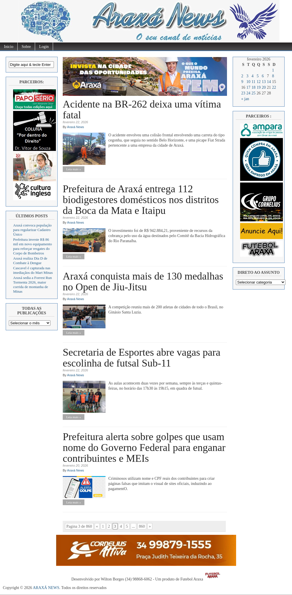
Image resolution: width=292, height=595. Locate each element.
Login (43, 46)
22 (274, 87)
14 (269, 82)
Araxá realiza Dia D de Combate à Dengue (30, 260)
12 (259, 82)
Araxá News (75, 127)
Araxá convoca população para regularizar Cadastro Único (32, 229)
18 (254, 87)
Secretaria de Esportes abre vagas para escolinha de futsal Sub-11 (141, 358)
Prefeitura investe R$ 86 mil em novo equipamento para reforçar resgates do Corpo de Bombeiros (32, 246)
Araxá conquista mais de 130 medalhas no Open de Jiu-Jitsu (143, 281)
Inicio (8, 46)
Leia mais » (73, 169)
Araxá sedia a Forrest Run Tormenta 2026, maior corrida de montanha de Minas (32, 285)
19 (259, 87)
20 (264, 87)
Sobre (26, 46)
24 (248, 93)
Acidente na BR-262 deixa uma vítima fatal (142, 109)
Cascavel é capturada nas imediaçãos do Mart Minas (33, 270)
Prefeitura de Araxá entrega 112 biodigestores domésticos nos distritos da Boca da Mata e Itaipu (141, 199)
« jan (245, 99)
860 (142, 526)
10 (248, 82)
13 (264, 82)
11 (253, 82)
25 (254, 93)
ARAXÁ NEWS (46, 588)
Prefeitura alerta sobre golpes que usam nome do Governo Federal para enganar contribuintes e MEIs (144, 447)
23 (243, 93)
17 (248, 87)
